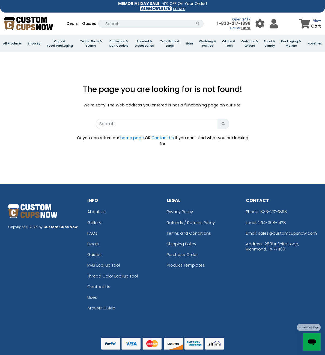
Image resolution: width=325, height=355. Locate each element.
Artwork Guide (101, 308)
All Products (12, 43)
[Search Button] (198, 24)
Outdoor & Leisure (249, 43)
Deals (72, 23)
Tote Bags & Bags (170, 43)
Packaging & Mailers (291, 43)
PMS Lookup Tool (103, 265)
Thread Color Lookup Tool (112, 276)
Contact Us (162, 138)
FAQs (92, 233)
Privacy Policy (180, 211)
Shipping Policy (181, 244)
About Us (96, 211)
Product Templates (186, 265)
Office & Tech (228, 43)
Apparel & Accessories (144, 43)
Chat (246, 28)
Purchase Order (182, 254)
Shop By (34, 43)
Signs (189, 43)
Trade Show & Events (91, 43)
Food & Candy (269, 43)
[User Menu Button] (260, 24)
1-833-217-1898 (234, 23)
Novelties (315, 43)
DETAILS (179, 9)
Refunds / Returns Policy (191, 222)
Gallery (94, 222)
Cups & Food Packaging (60, 43)
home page (132, 138)
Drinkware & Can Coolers (119, 43)
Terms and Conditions (189, 233)
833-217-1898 (273, 211)
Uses (92, 297)
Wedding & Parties (207, 43)
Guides (89, 23)
